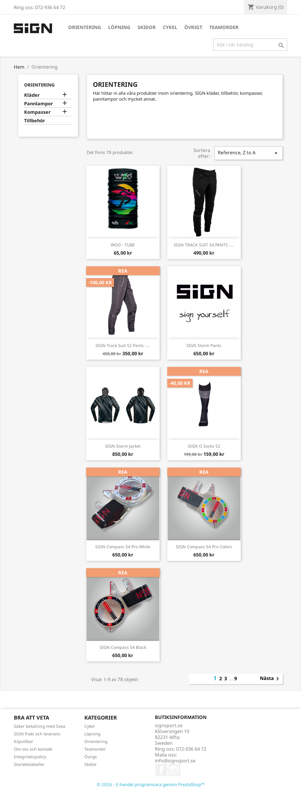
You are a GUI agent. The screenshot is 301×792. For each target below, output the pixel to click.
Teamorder (224, 27)
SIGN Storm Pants (203, 345)
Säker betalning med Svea (39, 726)
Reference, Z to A (249, 153)
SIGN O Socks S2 (204, 446)
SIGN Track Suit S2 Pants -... (123, 345)
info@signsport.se (175, 760)
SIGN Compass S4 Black (123, 647)
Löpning (119, 27)
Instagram (174, 770)
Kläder (32, 95)
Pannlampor (38, 104)
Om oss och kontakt (33, 749)
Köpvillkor (23, 741)
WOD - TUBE (123, 245)
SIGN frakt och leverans (37, 734)
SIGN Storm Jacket (123, 446)
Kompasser (37, 112)
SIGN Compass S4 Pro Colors (204, 546)
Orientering (84, 27)
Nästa (270, 678)
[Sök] (250, 44)
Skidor (147, 27)
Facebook (161, 770)
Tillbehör (34, 121)
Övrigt (193, 27)
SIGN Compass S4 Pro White (122, 546)
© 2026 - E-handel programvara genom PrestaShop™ (151, 784)
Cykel (170, 27)
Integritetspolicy (30, 756)
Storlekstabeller (29, 764)
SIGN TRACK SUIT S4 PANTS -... (204, 245)
